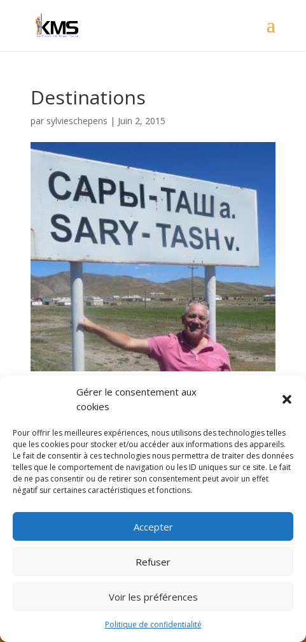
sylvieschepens (77, 121)
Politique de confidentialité (153, 624)
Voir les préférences (153, 596)
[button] (287, 399)
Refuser (153, 561)
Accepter (153, 526)
